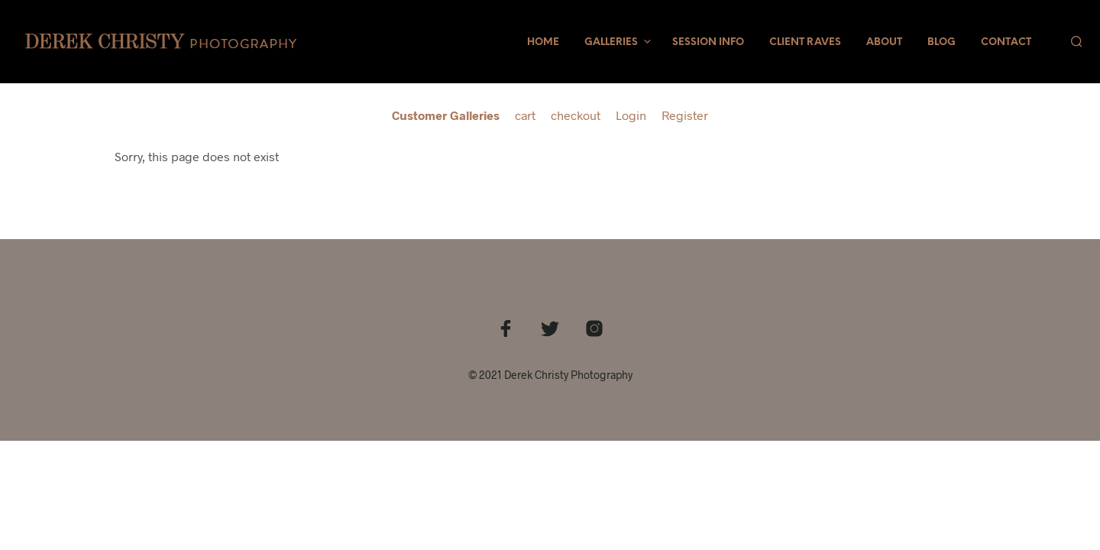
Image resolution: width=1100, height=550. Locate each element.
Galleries (611, 42)
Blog (941, 42)
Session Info (708, 42)
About (884, 42)
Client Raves (805, 42)
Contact (1006, 42)
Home (543, 42)
